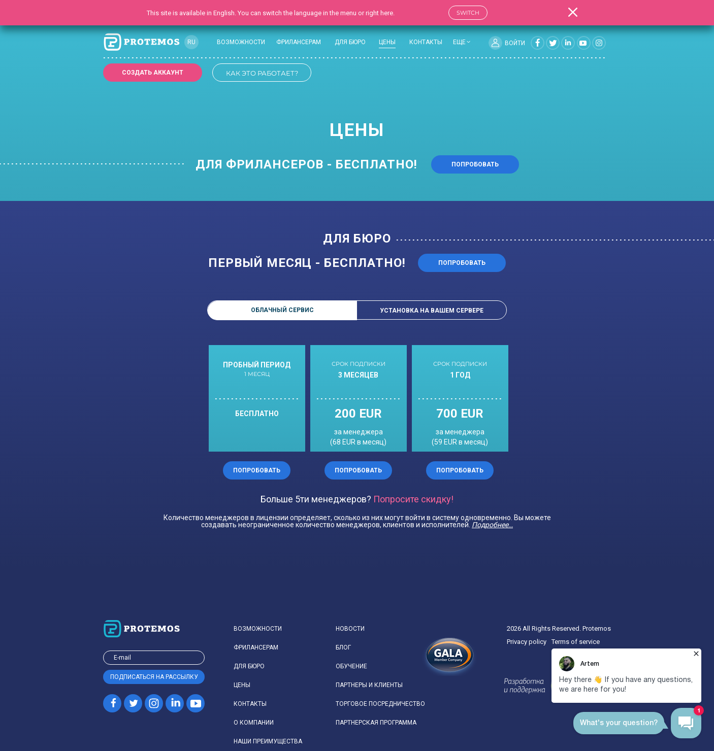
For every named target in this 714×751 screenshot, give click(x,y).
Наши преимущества (268, 741)
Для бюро (350, 42)
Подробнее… (492, 524)
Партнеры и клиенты (369, 685)
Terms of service (575, 641)
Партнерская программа (376, 722)
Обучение (351, 666)
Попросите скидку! (413, 499)
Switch (468, 12)
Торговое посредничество (380, 703)
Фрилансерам (298, 42)
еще (459, 42)
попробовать (461, 262)
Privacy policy (526, 641)
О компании (254, 722)
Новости (350, 628)
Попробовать (475, 164)
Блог (343, 647)
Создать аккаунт (152, 72)
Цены (242, 685)
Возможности (241, 42)
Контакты (425, 42)
